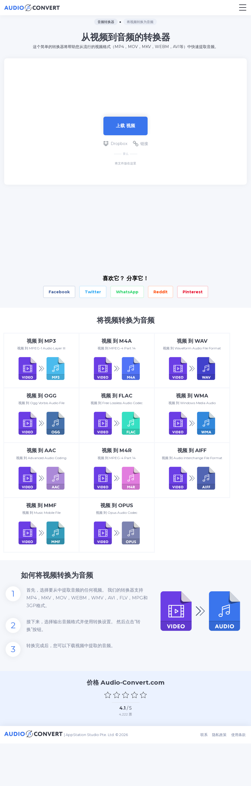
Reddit (160, 291)
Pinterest (193, 291)
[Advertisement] (125, 84)
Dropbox (115, 143)
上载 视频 (125, 125)
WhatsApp (127, 291)
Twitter (93, 291)
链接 (140, 143)
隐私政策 (221, 778)
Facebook (59, 291)
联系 (206, 778)
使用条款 (239, 778)
